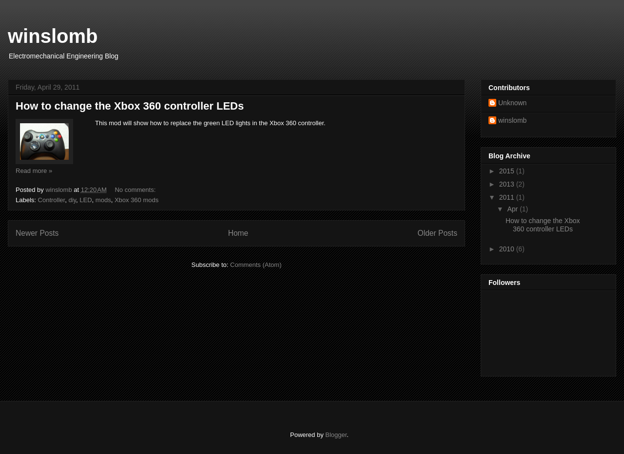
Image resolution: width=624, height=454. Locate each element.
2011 (507, 197)
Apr (513, 209)
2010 (507, 249)
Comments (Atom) (255, 264)
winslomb (53, 36)
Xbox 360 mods (136, 200)
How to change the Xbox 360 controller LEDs (130, 106)
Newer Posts (37, 233)
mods (103, 200)
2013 (507, 184)
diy (72, 200)
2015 (507, 171)
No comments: (136, 189)
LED (85, 200)
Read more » (34, 170)
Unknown (512, 103)
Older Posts (437, 233)
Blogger (336, 434)
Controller (51, 200)
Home (238, 233)
